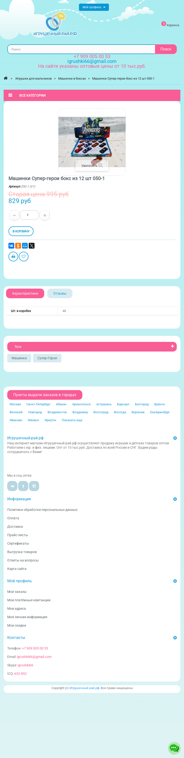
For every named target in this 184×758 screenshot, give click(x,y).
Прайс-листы (17, 535)
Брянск (159, 404)
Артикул (14, 186)
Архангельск (81, 404)
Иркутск (50, 420)
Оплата (13, 518)
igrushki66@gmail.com (34, 657)
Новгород (35, 412)
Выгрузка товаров (22, 552)
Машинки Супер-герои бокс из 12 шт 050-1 (123, 78)
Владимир (80, 412)
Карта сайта (17, 569)
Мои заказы (17, 592)
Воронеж (138, 412)
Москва (15, 404)
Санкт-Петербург (38, 404)
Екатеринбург (160, 412)
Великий (16, 412)
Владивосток (57, 412)
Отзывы (59, 293)
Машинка (19, 358)
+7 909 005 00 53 (92, 56)
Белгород (142, 404)
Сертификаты (18, 543)
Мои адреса (16, 608)
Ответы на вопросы (23, 560)
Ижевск (33, 420)
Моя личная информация (27, 617)
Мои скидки (16, 625)
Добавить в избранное (23, 257)
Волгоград (100, 412)
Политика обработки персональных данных (42, 510)
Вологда (120, 412)
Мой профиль (19, 581)
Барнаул (123, 404)
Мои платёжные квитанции (28, 600)
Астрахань (104, 404)
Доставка (15, 526)
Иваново (16, 420)
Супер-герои (47, 358)
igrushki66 (25, 665)
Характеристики (25, 293)
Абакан (61, 404)
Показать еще (72, 420)
